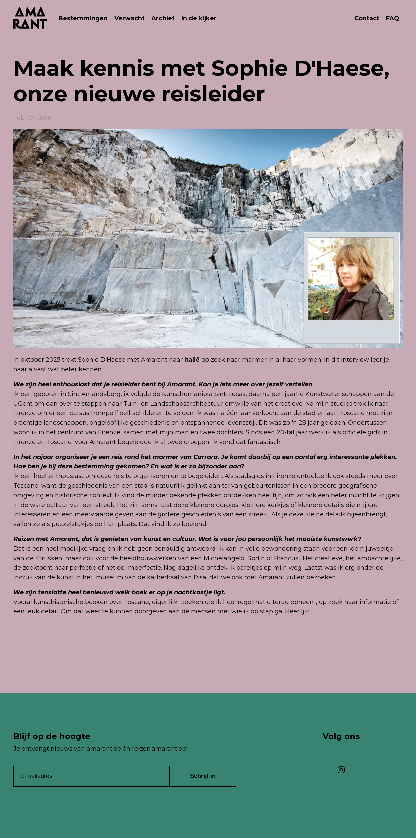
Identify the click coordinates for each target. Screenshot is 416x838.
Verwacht (130, 18)
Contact (366, 18)
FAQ (392, 18)
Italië (192, 359)
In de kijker (200, 18)
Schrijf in (203, 775)
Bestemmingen (83, 18)
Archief (163, 18)
